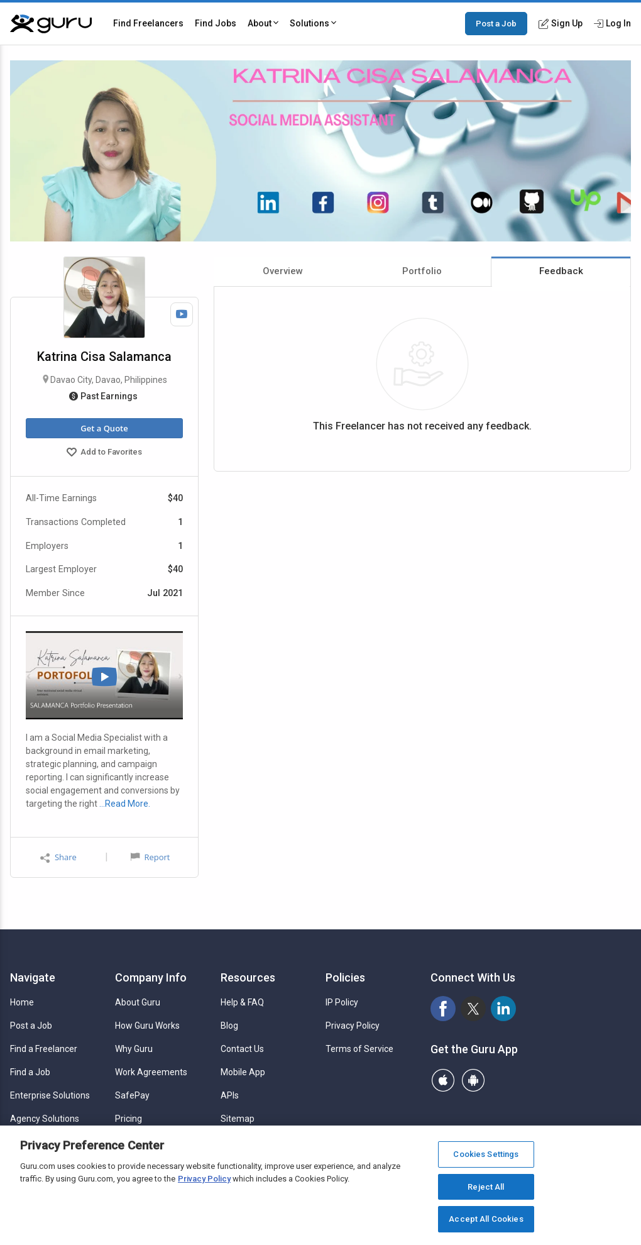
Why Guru (134, 1049)
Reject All (486, 1187)
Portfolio (422, 271)
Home (22, 1002)
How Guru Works (147, 1026)
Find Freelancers (148, 23)
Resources (248, 977)
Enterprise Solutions (50, 1095)
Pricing (128, 1119)
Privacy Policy (353, 1026)
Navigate (32, 977)
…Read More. (124, 804)
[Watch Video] (181, 314)
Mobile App (243, 1072)
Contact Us (242, 1049)
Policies (345, 977)
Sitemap (238, 1119)
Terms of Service (359, 1049)
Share (58, 857)
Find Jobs (215, 23)
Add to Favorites (104, 453)
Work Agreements (151, 1072)
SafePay (132, 1095)
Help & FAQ (242, 1002)
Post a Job (496, 23)
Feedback (561, 271)
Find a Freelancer (43, 1049)
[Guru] (51, 23)
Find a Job (30, 1072)
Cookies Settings (485, 1154)
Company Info (151, 977)
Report (150, 857)
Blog (229, 1026)
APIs (230, 1095)
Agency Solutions (44, 1119)
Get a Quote (104, 428)
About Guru (137, 1002)
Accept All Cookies (486, 1219)
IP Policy (342, 1002)
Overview (283, 271)
